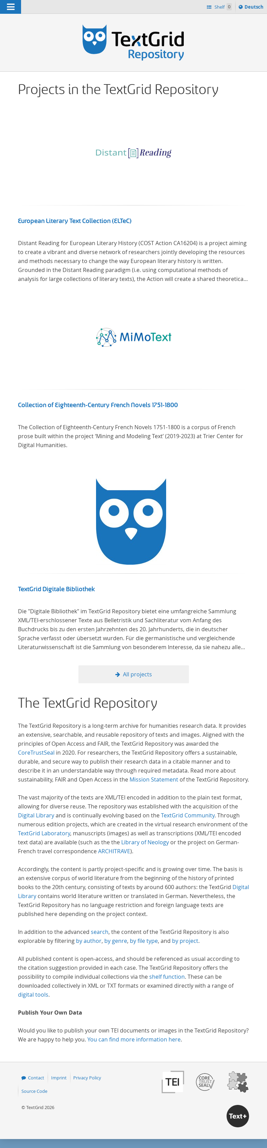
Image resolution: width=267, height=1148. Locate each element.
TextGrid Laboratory (44, 833)
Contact (36, 1078)
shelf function (167, 976)
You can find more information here (134, 1039)
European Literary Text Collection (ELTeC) (75, 221)
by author (89, 941)
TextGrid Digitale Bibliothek (56, 589)
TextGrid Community (187, 815)
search (99, 932)
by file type (144, 941)
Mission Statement (154, 779)
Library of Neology (145, 842)
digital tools (33, 994)
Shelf (222, 6)
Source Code (34, 1091)
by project (185, 941)
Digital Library (36, 815)
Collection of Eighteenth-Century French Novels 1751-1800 (98, 405)
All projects (137, 674)
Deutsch (254, 8)
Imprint (59, 1078)
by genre (115, 941)
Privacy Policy (87, 1078)
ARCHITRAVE (114, 851)
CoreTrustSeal (36, 752)
